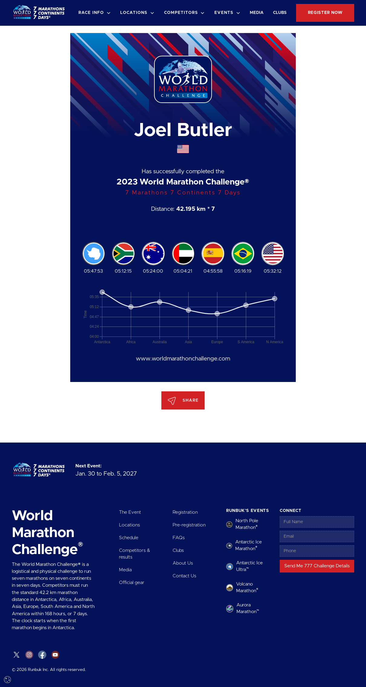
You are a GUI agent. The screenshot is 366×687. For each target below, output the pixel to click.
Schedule (128, 538)
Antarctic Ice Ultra (249, 566)
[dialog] (51, 625)
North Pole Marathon (247, 524)
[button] (94, 13)
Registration (185, 512)
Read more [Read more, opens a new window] (54, 608)
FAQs (179, 538)
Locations (129, 525)
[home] (40, 13)
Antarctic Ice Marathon (248, 545)
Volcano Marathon (247, 587)
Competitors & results (134, 553)
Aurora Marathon (247, 608)
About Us (183, 563)
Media (257, 13)
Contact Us (184, 576)
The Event (130, 512)
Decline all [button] (71, 659)
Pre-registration (189, 525)
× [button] (90, 576)
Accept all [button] (30, 659)
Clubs (280, 13)
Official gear (131, 582)
